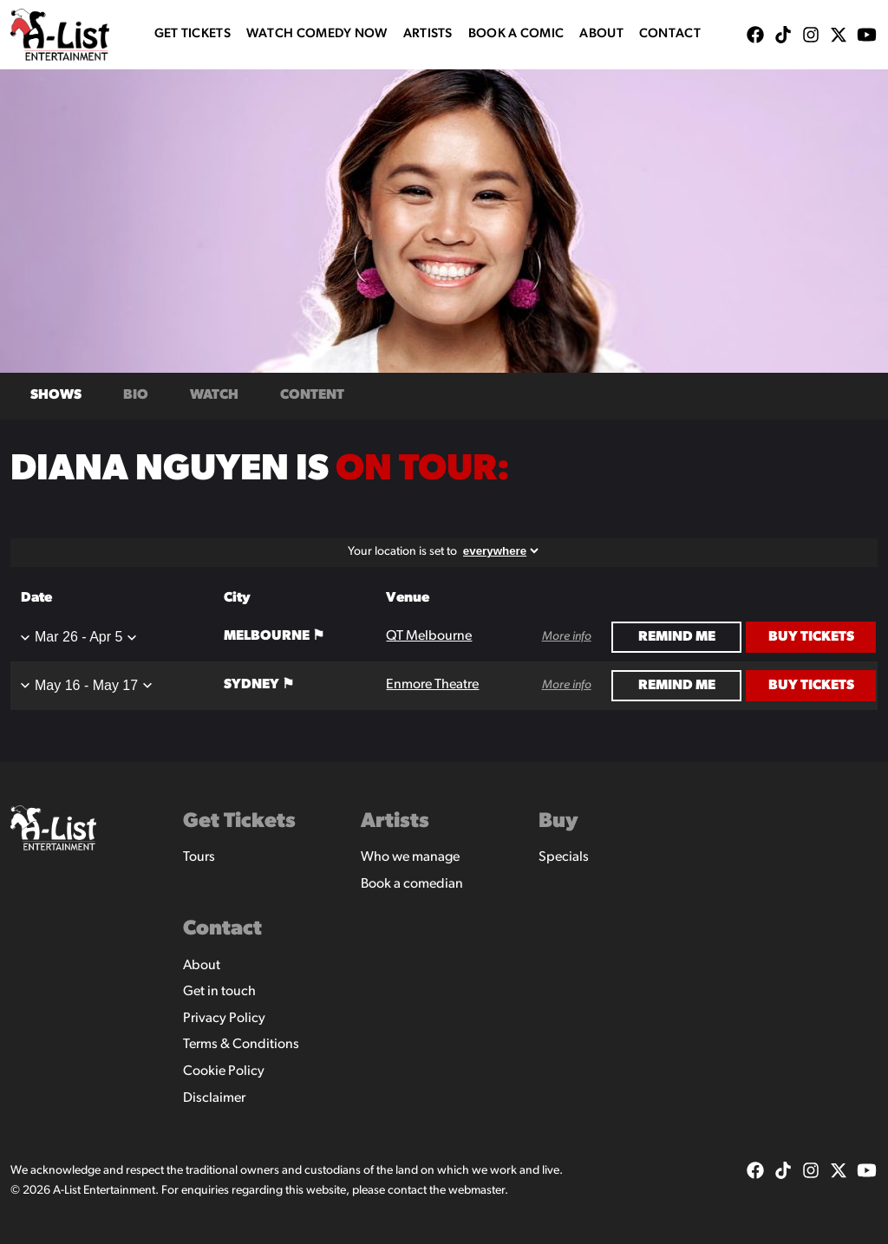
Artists (428, 34)
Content (312, 395)
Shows (56, 395)
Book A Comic (516, 34)
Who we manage (410, 857)
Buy (558, 821)
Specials (564, 857)
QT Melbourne (429, 636)
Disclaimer (214, 1098)
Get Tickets (192, 34)
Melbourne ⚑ (274, 636)
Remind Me (676, 637)
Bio (135, 395)
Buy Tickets (811, 637)
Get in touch (219, 992)
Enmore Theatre (432, 685)
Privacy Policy (224, 1019)
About (601, 34)
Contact (670, 34)
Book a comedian (412, 884)
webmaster (476, 1190)
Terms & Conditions (241, 1045)
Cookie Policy (223, 1071)
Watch (214, 395)
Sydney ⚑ (259, 685)
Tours (199, 857)
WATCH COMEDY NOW (317, 34)
